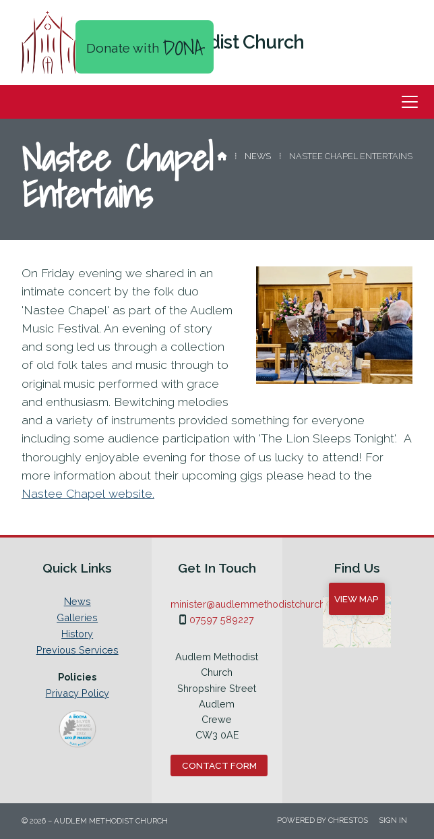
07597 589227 (221, 619)
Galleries (77, 617)
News (258, 156)
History (77, 634)
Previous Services (77, 650)
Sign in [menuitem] (393, 820)
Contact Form (219, 765)
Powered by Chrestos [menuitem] (322, 820)
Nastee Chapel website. (88, 493)
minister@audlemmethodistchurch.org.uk (262, 604)
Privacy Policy (77, 693)
